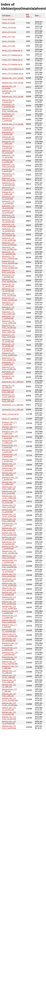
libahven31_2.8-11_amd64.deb (8, 345)
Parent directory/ (8, 19)
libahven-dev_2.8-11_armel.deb (9, 469)
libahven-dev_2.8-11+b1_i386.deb (9, 676)
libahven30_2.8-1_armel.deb (8, 170)
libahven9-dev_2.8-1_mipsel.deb (9, 649)
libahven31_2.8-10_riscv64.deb (8, 290)
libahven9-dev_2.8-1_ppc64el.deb (9, 561)
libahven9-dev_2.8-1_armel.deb (9, 446)
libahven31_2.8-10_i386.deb (8, 386)
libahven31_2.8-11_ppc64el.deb (8, 230)
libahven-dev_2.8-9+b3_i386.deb (9, 681)
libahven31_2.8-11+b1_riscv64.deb (9, 299)
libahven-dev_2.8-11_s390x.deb (9, 483)
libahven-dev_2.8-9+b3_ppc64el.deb (9, 534)
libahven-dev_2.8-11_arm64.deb (9, 571)
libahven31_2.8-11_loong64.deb (8, 184)
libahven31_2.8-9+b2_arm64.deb (8, 179)
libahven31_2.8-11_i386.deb (8, 377)
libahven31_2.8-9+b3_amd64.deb (9, 359)
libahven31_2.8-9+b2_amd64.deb (9, 368)
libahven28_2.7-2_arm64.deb (8, 133)
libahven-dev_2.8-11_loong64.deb (9, 722)
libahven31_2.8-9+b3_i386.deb (8, 391)
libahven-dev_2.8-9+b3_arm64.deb (9, 575)
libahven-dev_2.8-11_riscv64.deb (9, 709)
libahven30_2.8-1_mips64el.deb (8, 138)
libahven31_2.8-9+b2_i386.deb (8, 400)
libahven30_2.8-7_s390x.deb (8, 143)
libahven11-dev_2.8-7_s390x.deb (10, 433)
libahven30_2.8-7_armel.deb (8, 101)
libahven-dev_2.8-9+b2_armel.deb (9, 529)
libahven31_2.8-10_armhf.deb (8, 212)
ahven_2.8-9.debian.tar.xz (12, 64)
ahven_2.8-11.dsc (9, 32)
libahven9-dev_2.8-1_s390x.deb (9, 442)
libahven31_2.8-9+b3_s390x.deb (8, 313)
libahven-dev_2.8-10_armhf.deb (9, 501)
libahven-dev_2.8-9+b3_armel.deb (9, 492)
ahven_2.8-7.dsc (8, 37)
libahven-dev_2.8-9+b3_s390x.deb (9, 488)
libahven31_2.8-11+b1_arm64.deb (9, 244)
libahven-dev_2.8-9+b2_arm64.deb (9, 589)
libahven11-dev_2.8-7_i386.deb (10, 667)
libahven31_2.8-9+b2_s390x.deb (8, 331)
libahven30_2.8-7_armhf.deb (8, 119)
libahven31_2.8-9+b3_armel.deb (8, 166)
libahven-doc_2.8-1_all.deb (12, 96)
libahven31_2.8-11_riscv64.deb (8, 285)
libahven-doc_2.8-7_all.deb (12, 78)
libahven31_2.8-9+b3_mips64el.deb (10, 257)
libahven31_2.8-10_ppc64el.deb (8, 221)
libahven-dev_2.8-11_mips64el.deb (9, 630)
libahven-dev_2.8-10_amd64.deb (9, 594)
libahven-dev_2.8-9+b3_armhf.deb (9, 506)
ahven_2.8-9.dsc (8, 41)
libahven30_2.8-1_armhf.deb (8, 175)
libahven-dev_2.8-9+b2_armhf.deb (9, 557)
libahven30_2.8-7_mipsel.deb (8, 129)
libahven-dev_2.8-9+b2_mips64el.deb (10, 663)
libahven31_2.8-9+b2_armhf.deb (8, 336)
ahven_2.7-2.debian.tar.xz (12, 55)
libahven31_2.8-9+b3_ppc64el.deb (9, 248)
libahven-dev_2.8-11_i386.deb (9, 686)
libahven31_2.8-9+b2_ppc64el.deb (9, 281)
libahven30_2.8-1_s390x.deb (8, 193)
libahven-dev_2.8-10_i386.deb (9, 672)
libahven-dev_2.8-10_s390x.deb (9, 474)
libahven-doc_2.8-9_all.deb (12, 83)
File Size (28, 15)
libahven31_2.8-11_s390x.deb (8, 308)
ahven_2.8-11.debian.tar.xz (12, 73)
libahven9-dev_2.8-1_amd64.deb (9, 617)
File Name (6, 15)
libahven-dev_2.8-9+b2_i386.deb (9, 695)
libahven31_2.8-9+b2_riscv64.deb (9, 327)
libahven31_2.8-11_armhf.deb (8, 198)
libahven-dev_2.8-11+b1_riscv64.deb (9, 704)
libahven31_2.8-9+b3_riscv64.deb (9, 294)
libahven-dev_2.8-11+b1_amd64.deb (9, 607)
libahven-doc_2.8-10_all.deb (9, 87)
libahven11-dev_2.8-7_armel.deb (10, 437)
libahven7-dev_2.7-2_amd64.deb (9, 460)
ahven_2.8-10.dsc (9, 27)
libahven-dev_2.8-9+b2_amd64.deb (9, 621)
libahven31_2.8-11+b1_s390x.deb (9, 322)
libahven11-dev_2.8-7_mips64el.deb (10, 653)
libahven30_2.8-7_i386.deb (12, 382)
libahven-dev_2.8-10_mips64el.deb (9, 640)
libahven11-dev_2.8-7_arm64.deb (10, 478)
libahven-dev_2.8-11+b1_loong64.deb (10, 699)
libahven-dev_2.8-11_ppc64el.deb (9, 538)
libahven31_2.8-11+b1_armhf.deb (9, 239)
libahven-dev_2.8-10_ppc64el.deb (9, 543)
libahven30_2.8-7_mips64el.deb (8, 106)
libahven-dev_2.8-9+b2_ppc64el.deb (9, 566)
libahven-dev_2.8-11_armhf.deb (9, 511)
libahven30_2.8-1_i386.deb (12, 409)
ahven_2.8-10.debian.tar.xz (12, 69)
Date (37, 15)
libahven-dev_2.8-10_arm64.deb (9, 580)
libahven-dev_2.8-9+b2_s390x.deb (9, 520)
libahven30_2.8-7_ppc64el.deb (8, 276)
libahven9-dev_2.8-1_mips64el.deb (9, 658)
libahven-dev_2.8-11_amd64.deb (9, 598)
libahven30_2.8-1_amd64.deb (8, 373)
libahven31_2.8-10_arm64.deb (8, 207)
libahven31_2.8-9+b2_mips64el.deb (10, 110)
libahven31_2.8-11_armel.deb (8, 156)
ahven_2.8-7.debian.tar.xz (12, 60)
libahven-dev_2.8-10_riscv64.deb (9, 713)
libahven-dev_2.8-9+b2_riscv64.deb (9, 727)
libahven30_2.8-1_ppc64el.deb (8, 317)
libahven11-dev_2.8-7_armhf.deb (10, 451)
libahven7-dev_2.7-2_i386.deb (9, 626)
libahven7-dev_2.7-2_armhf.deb (9, 423)
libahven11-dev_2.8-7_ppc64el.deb (10, 548)
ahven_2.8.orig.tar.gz (10, 414)
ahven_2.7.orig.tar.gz (10, 419)
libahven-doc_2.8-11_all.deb (9, 92)
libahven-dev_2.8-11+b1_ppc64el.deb (10, 552)
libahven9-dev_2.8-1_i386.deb (9, 690)
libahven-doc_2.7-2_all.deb (12, 124)
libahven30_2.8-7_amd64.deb (8, 350)
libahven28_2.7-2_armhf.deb (8, 147)
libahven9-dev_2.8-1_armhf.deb (9, 455)
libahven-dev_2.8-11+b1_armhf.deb (9, 515)
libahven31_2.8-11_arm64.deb (8, 202)
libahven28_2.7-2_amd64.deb (8, 363)
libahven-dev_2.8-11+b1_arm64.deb (9, 584)
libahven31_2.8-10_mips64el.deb (9, 234)
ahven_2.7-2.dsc (8, 23)
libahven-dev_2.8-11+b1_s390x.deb (9, 497)
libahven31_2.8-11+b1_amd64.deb (9, 354)
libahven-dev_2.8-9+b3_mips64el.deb (10, 635)
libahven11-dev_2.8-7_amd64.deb (10, 612)
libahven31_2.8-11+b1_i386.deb (8, 396)
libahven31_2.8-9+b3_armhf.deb (8, 216)
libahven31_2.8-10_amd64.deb (8, 340)
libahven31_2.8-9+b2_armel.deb (8, 271)
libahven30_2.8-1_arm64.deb (8, 161)
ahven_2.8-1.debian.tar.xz (12, 50)
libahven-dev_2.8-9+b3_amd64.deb (9, 603)
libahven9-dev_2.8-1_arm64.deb (9, 524)
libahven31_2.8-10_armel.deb (8, 152)
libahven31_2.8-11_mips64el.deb (9, 253)
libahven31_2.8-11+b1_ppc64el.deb (10, 267)
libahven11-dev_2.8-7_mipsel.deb (10, 644)
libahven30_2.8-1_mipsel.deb (8, 189)
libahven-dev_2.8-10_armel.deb (9, 465)
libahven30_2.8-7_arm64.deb (8, 115)
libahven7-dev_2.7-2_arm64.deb (9, 428)
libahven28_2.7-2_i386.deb (12, 405)
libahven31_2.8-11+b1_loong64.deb (10, 262)
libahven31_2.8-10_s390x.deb (8, 304)
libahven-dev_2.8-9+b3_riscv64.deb (9, 718)
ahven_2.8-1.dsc (8, 46)
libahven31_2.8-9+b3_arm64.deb (8, 225)
